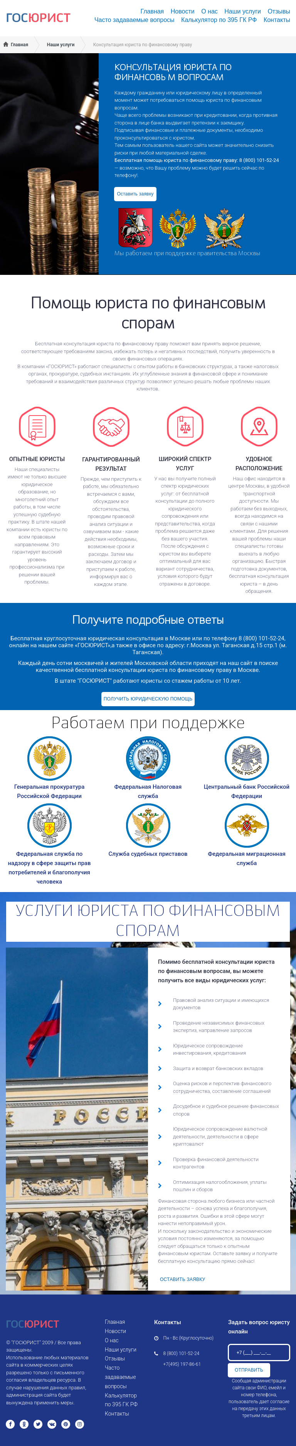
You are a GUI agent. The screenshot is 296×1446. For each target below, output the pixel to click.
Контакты (277, 20)
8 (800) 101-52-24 (181, 1353)
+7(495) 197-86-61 (182, 1364)
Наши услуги (242, 11)
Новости (183, 11)
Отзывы (278, 11)
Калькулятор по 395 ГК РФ (219, 20)
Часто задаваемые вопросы (134, 20)
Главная (152, 11)
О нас (209, 11)
